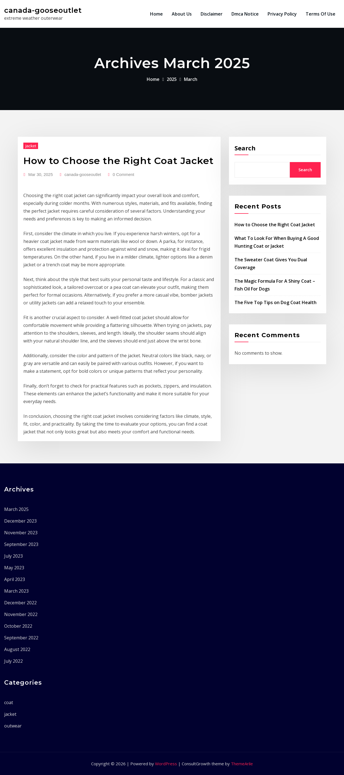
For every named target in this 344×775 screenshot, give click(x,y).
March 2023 (16, 591)
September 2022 (21, 638)
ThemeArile (242, 763)
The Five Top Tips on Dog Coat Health (275, 302)
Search (245, 148)
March (190, 79)
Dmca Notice (245, 14)
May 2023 (14, 568)
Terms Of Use (320, 14)
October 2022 (18, 626)
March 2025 (16, 509)
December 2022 (20, 603)
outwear (13, 726)
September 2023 (21, 544)
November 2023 (21, 533)
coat (8, 702)
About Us (182, 14)
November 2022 (21, 614)
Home (156, 14)
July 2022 (13, 661)
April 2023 (14, 579)
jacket (30, 145)
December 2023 (20, 521)
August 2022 (17, 649)
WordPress (166, 763)
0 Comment (123, 174)
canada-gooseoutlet (43, 10)
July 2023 (13, 556)
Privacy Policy (282, 14)
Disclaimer (212, 14)
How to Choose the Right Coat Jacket (118, 161)
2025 (172, 79)
